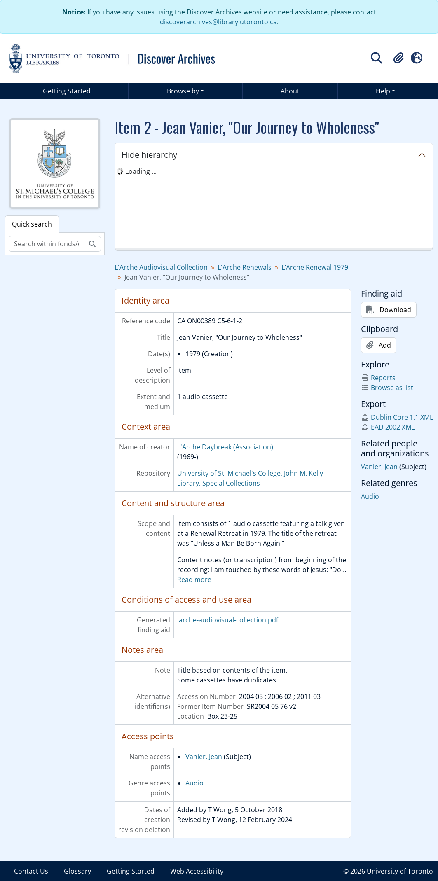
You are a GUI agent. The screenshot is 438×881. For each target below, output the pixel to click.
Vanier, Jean (203, 756)
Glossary (77, 871)
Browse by (183, 91)
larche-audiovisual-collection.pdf (227, 619)
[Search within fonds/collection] (46, 244)
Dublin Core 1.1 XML (397, 417)
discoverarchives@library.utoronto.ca (218, 21)
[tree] (274, 207)
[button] (398, 58)
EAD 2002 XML (388, 427)
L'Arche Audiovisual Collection (161, 267)
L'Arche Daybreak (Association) (225, 446)
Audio (194, 783)
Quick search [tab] (32, 224)
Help (383, 91)
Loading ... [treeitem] (141, 171)
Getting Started (67, 91)
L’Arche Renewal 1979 (314, 267)
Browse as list (387, 387)
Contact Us (31, 871)
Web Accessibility (196, 871)
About (290, 91)
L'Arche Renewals (245, 267)
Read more (194, 579)
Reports (378, 377)
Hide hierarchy (149, 154)
